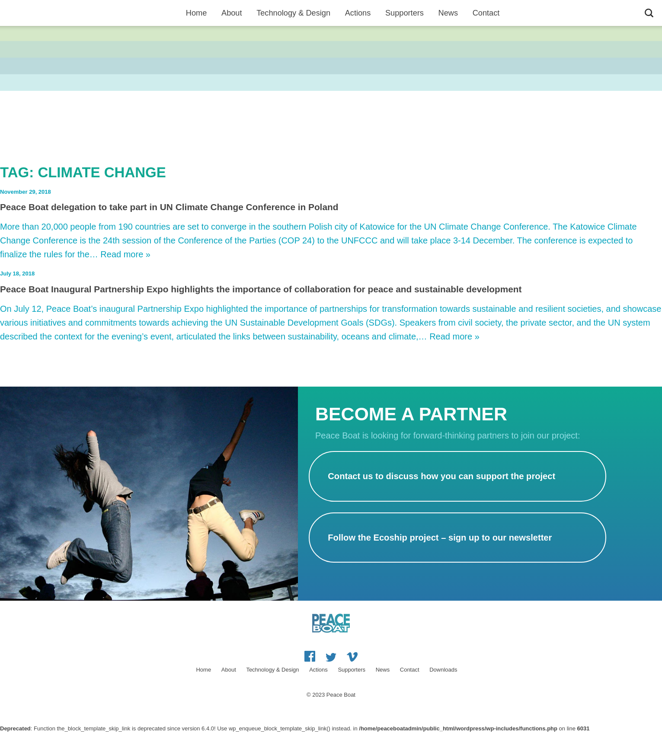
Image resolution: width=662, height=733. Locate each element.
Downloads (443, 669)
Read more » (125, 254)
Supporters (404, 13)
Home (196, 13)
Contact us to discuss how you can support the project (441, 476)
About (231, 13)
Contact (486, 13)
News (448, 13)
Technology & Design (293, 13)
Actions (358, 13)
